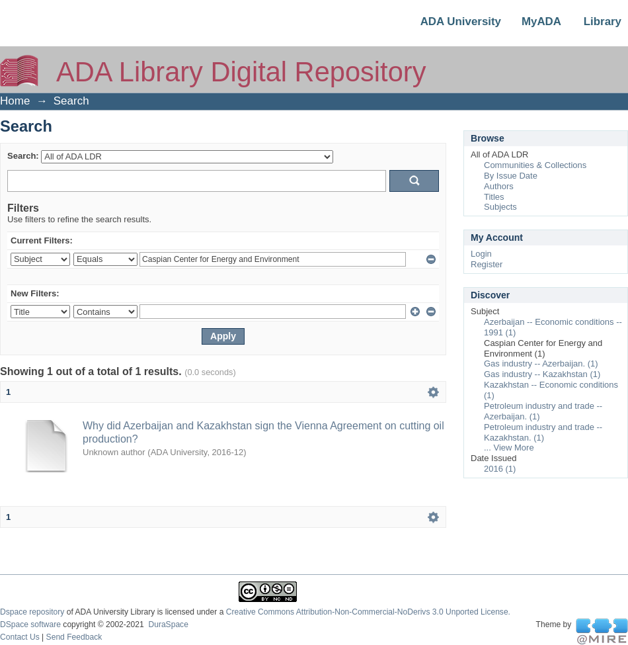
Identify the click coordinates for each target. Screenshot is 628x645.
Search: (23, 156)
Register (486, 264)
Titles (494, 197)
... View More (509, 447)
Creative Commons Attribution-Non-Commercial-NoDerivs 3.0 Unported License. (368, 612)
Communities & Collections (535, 165)
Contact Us (20, 637)
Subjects (500, 207)
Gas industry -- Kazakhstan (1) (542, 374)
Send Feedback (74, 637)
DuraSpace (168, 624)
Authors (499, 186)
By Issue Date (510, 176)
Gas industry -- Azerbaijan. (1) (541, 363)
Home (15, 101)
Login (481, 254)
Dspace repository (32, 612)
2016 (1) (500, 469)
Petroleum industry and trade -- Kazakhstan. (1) (543, 432)
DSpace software (30, 624)
